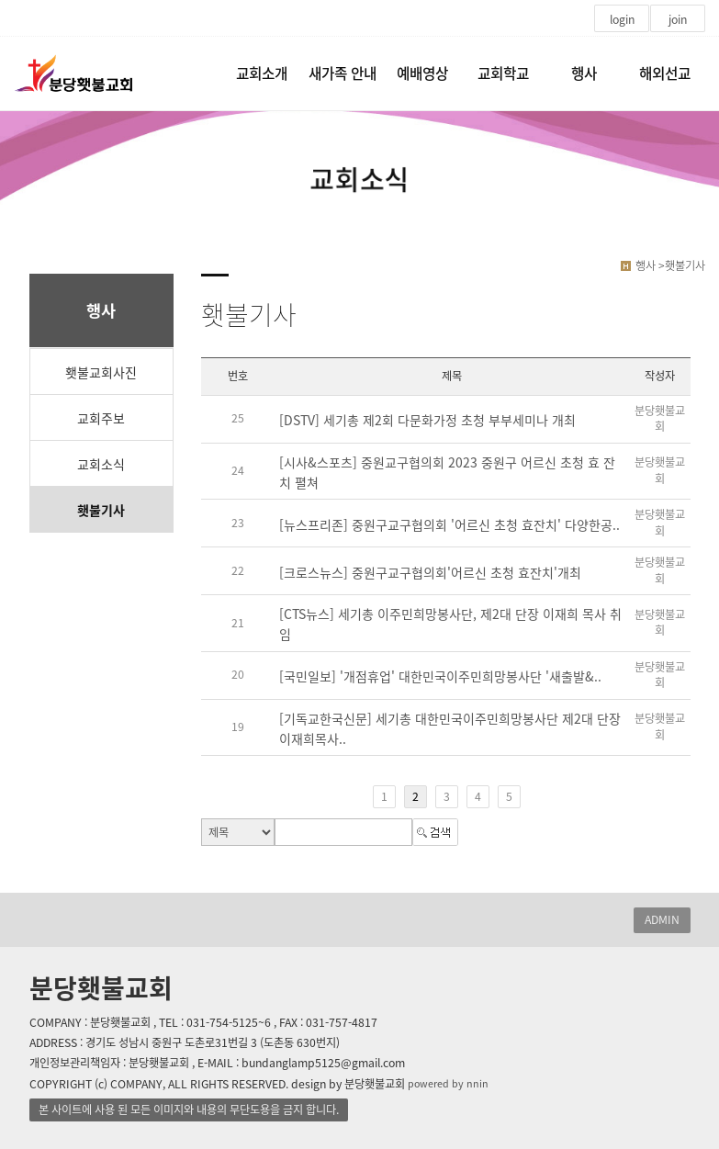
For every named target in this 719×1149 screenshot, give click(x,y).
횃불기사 (101, 510)
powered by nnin (448, 1083)
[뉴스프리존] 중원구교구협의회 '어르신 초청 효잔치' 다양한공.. (449, 524)
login (622, 19)
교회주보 (101, 418)
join (677, 19)
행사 (584, 73)
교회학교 (503, 73)
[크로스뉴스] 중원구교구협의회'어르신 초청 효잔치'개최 (430, 572)
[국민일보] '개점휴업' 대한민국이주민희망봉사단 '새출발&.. (440, 676)
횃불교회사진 (101, 372)
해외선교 (665, 73)
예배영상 (422, 73)
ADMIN (662, 919)
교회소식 (101, 464)
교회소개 (261, 73)
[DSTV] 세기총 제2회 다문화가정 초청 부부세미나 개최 (427, 420)
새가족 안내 (342, 73)
